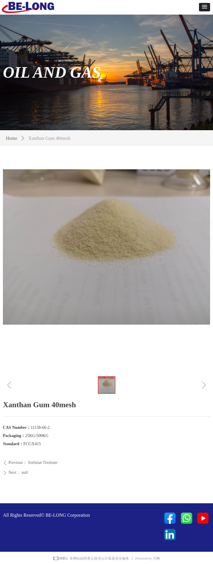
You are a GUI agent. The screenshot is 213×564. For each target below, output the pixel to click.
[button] (204, 7)
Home (11, 138)
